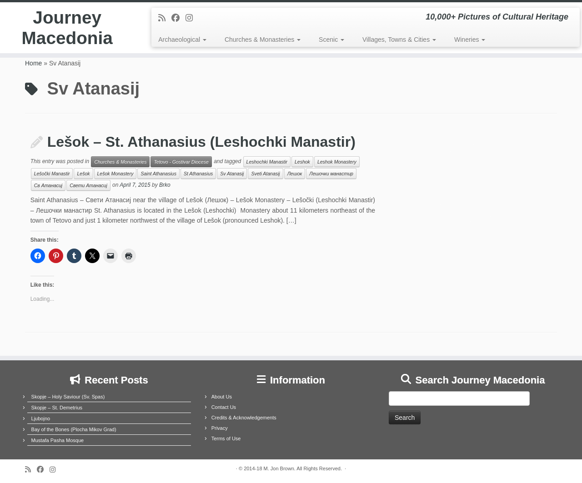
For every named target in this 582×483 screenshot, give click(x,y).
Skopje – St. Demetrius (57, 407)
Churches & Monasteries (263, 39)
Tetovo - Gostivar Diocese (181, 161)
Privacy (219, 428)
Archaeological (182, 39)
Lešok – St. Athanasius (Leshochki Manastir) (201, 142)
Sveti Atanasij (265, 173)
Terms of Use (226, 438)
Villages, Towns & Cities (399, 39)
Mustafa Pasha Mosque (57, 440)
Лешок (294, 173)
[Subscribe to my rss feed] (164, 18)
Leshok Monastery (336, 161)
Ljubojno (40, 418)
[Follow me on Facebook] (178, 18)
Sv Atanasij (232, 173)
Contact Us (223, 407)
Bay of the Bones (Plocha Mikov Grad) (73, 429)
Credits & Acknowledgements (243, 417)
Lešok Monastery (115, 173)
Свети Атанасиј (88, 185)
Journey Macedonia (67, 29)
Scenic (331, 39)
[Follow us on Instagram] (192, 18)
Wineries (469, 39)
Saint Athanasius (158, 173)
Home (33, 63)
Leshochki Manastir (266, 161)
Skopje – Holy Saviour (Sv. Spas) (68, 396)
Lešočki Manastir (52, 173)
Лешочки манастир (331, 173)
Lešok (83, 173)
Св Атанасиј (48, 185)
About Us (221, 396)
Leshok (302, 161)
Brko (165, 185)
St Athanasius (198, 173)
